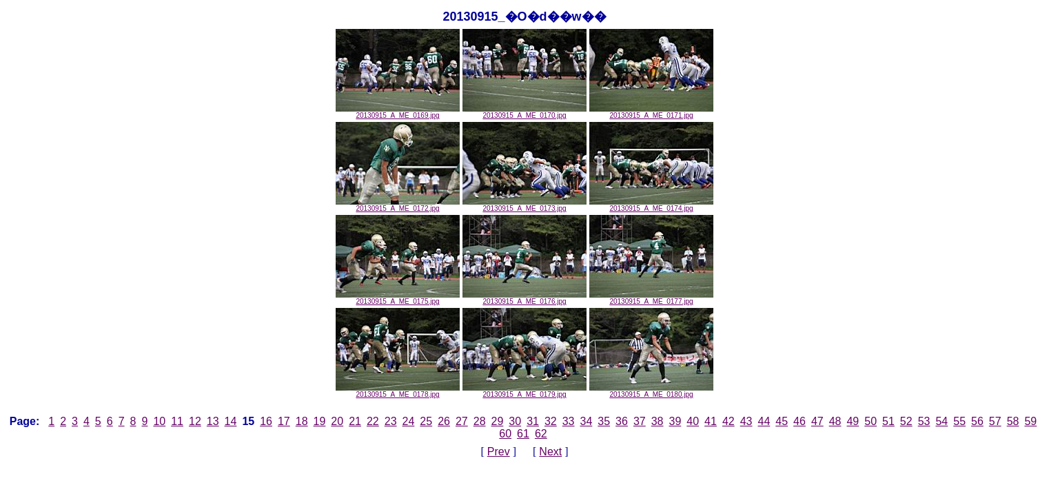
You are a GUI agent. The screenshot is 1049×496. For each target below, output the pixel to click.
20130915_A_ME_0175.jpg (398, 298)
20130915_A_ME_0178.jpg (398, 391)
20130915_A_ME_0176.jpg (524, 298)
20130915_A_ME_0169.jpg (398, 112)
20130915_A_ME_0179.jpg (524, 391)
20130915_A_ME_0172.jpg (398, 205)
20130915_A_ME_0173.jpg (524, 205)
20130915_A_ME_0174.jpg (651, 205)
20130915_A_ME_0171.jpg (651, 112)
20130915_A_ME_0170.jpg (524, 112)
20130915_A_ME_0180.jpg (651, 391)
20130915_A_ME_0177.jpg (651, 298)
